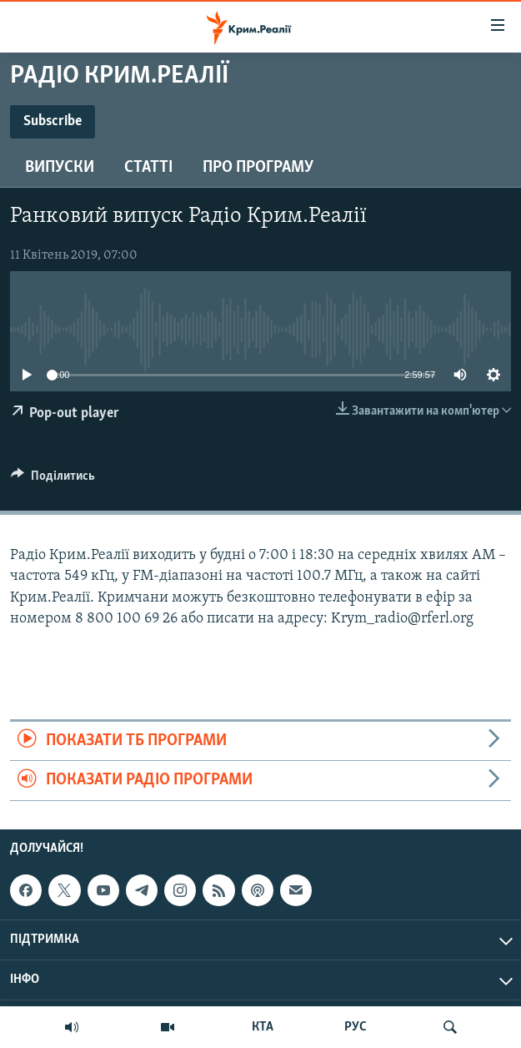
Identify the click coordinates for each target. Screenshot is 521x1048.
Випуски (59, 167)
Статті (148, 167)
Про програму (258, 167)
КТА (262, 1027)
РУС (355, 1027)
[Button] (53, 480)
